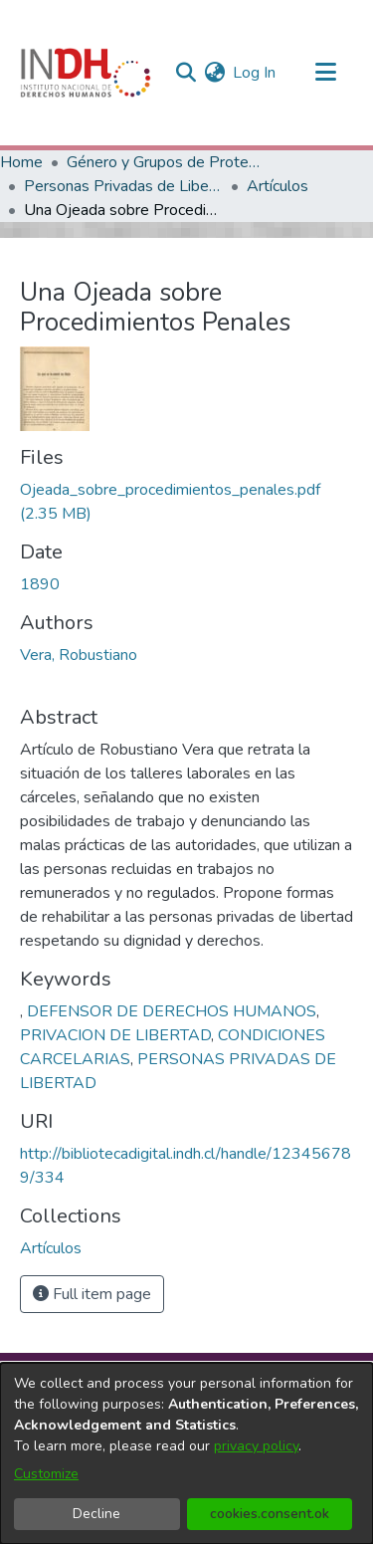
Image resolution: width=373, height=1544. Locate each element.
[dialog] (186, 1453)
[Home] (85, 73)
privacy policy (256, 1445)
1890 (40, 584)
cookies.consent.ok (269, 1513)
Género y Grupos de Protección (166, 162)
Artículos (277, 186)
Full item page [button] (92, 1294)
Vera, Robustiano (78, 655)
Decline (96, 1513)
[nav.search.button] (185, 73)
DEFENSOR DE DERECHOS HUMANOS (171, 1011)
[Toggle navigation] (325, 73)
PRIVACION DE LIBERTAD (115, 1035)
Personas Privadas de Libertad (123, 186)
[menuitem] (214, 73)
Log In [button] (255, 73)
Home (21, 162)
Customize (46, 1473)
